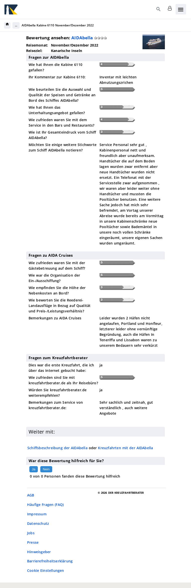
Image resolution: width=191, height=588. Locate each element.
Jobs (31, 533)
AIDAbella (82, 38)
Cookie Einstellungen (45, 570)
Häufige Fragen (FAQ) (45, 504)
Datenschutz (38, 523)
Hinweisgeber (39, 551)
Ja (33, 469)
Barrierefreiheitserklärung (50, 561)
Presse (33, 542)
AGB (30, 495)
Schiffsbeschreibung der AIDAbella (57, 447)
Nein (46, 469)
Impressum (37, 514)
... (16, 25)
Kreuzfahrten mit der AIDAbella (125, 447)
